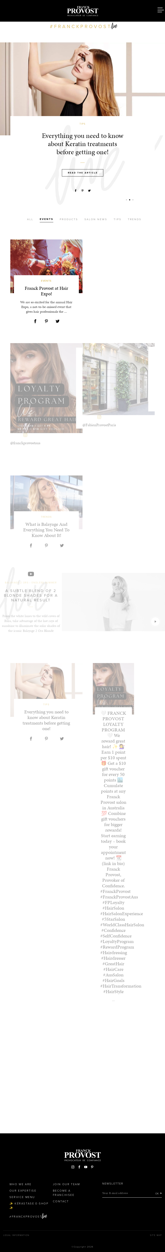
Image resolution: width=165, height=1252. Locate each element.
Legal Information (16, 1235)
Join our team (66, 1184)
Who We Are (20, 1184)
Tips (117, 219)
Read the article (83, 173)
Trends (134, 219)
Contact (61, 1201)
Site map (156, 1235)
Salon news (95, 219)
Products (69, 219)
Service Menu (22, 1197)
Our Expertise (23, 1190)
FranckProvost (27, 1216)
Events (46, 219)
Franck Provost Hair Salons (82, 10)
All (30, 219)
